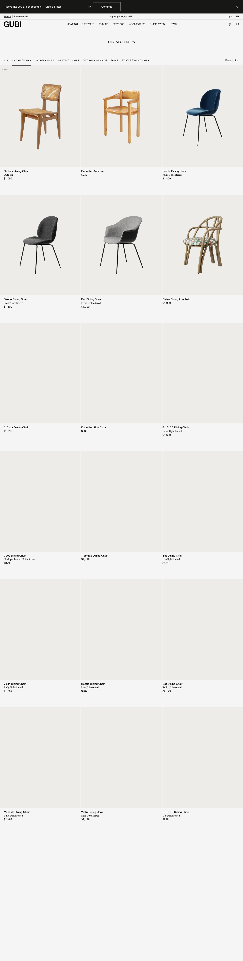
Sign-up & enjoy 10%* (121, 16)
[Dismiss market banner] (237, 7)
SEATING (72, 24)
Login (229, 16)
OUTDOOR (119, 24)
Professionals (21, 16)
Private (7, 16)
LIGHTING (88, 24)
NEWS (173, 24)
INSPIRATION (157, 24)
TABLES (103, 24)
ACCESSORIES (137, 24)
